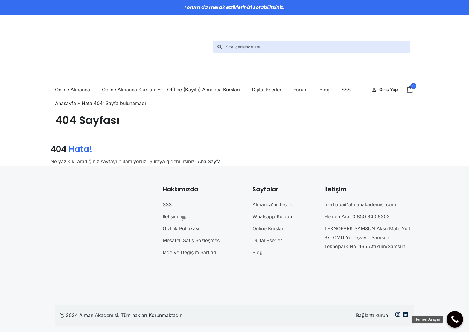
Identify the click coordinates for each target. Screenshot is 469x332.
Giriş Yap (385, 89)
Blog (324, 90)
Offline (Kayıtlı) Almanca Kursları (203, 90)
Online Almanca (72, 90)
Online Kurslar (268, 228)
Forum (300, 90)
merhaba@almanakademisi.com (360, 204)
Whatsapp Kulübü (272, 216)
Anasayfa (65, 103)
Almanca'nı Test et (273, 204)
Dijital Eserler (266, 90)
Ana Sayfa (209, 161)
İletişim (176, 217)
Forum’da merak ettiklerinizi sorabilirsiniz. (234, 7)
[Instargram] (397, 315)
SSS (346, 90)
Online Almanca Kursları (128, 90)
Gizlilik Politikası (181, 228)
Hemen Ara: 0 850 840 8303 (357, 216)
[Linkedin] (405, 315)
